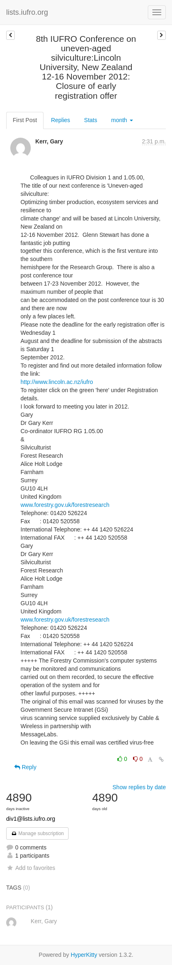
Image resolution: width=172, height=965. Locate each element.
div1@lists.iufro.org (30, 818)
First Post (25, 120)
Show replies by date (139, 787)
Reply (25, 767)
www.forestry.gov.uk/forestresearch (65, 505)
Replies (60, 120)
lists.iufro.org (27, 12)
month (122, 120)
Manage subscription (37, 833)
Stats (90, 120)
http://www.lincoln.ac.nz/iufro (57, 382)
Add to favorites (30, 868)
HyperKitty (84, 954)
